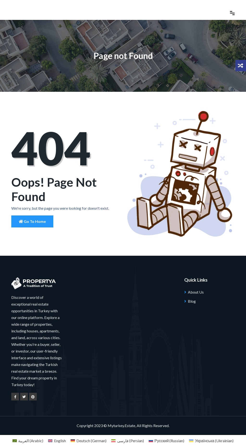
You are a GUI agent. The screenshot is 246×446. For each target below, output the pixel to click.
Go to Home (32, 221)
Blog (192, 301)
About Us (196, 292)
